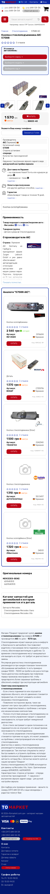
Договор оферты (8, 857)
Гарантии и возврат (10, 854)
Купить (31, 116)
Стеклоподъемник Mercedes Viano (19, 610)
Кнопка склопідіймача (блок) (19, 538)
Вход (44, 2)
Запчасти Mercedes (11, 608)
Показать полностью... (12, 282)
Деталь (10, 376)
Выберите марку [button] (14, 57)
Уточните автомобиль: (10, 49)
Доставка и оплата (9, 851)
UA (26, 2)
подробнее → (12, 181)
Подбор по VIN (32, 839)
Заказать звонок (11, 839)
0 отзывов (20, 43)
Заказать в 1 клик (31, 133)
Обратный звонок (31, 11)
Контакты (34, 2)
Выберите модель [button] (14, 63)
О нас (3, 864)
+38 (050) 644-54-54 (10, 835)
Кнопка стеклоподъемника (18, 484)
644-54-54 (10, 7)
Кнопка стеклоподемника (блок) (21, 430)
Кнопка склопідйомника (17, 322)
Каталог (4, 861)
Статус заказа (11, 868)
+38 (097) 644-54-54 (10, 832)
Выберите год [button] (12, 68)
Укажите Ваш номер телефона (16, 128)
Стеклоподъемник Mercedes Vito (18, 613)
